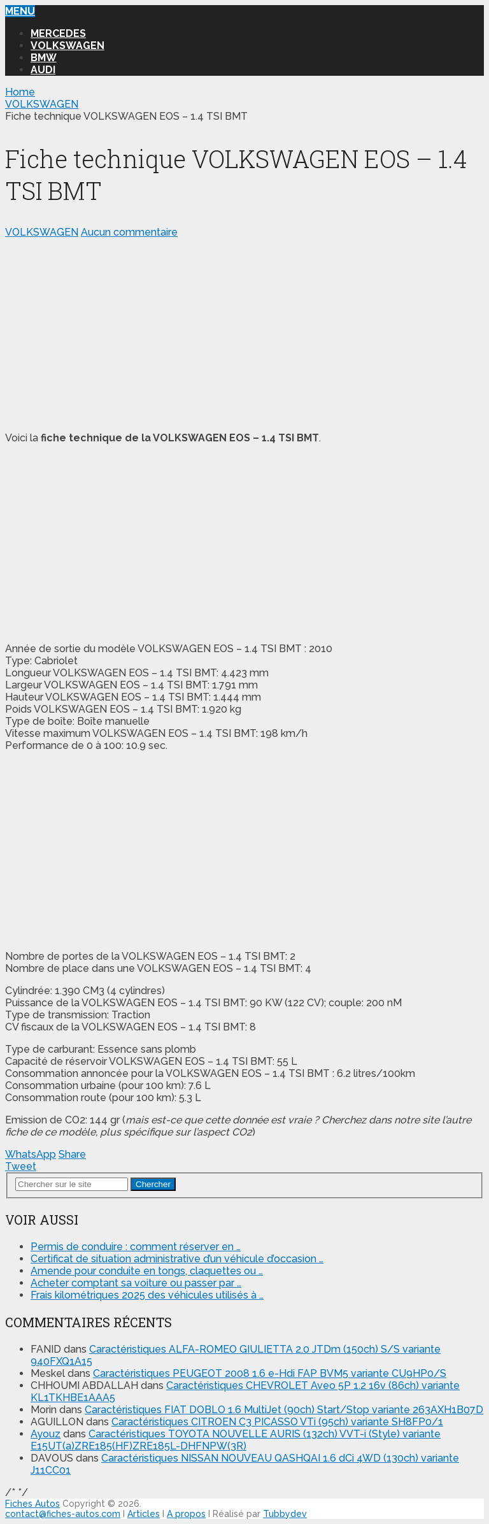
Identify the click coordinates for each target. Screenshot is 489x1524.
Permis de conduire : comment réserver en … (136, 1247)
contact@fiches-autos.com (62, 1514)
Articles (143, 1514)
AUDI (43, 70)
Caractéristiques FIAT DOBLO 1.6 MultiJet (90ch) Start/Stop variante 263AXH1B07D (284, 1410)
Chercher (153, 1184)
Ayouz (45, 1434)
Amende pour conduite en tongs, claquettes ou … (147, 1271)
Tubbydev (285, 1514)
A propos (186, 1514)
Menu (20, 11)
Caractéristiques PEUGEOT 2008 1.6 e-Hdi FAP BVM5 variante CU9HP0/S (269, 1373)
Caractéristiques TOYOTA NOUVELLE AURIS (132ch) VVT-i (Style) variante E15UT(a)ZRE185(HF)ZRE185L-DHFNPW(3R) (236, 1440)
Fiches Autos (32, 1504)
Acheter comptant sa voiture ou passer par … (136, 1283)
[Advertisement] (244, 332)
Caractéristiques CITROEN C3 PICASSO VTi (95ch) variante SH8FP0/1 (277, 1422)
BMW (44, 58)
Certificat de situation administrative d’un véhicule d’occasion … (177, 1259)
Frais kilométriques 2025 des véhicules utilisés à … (147, 1295)
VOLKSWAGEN (67, 45)
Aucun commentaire (129, 232)
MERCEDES (58, 33)
